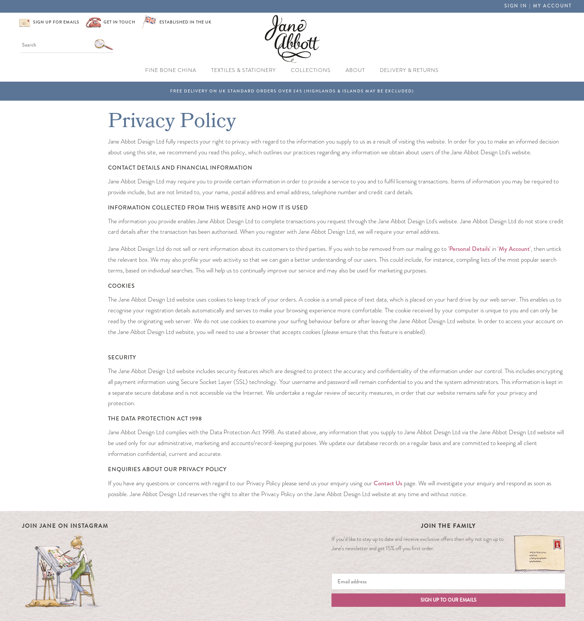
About (355, 70)
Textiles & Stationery (243, 70)
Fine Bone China (170, 70)
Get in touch (119, 22)
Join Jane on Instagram (65, 526)
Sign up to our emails (448, 600)
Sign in (515, 6)
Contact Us (388, 483)
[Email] (448, 581)
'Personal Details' (469, 248)
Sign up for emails (56, 22)
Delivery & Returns (409, 70)
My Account (552, 6)
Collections (311, 70)
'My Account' (514, 248)
